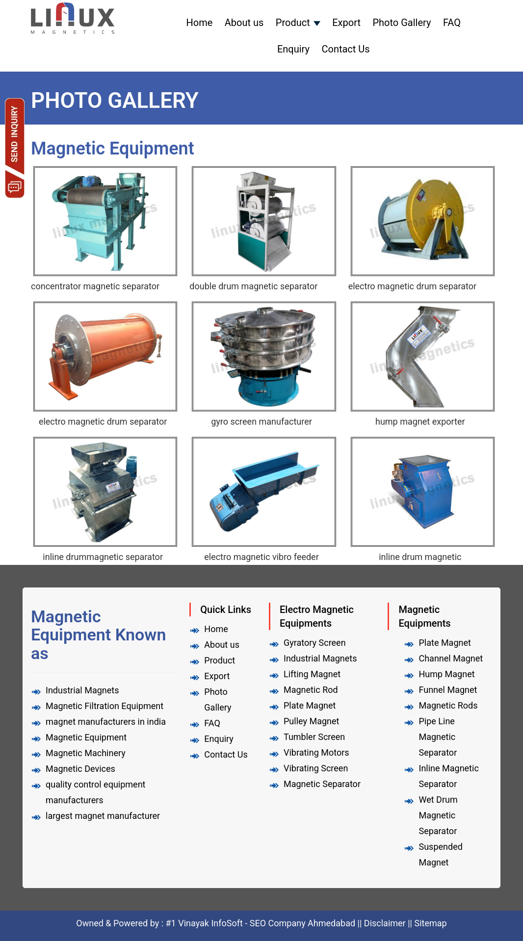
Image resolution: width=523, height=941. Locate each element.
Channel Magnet (450, 658)
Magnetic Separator (322, 784)
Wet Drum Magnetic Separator (437, 815)
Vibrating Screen (316, 768)
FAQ (452, 22)
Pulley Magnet (311, 721)
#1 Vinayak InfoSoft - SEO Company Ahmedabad (262, 923)
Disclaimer (385, 923)
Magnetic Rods (447, 705)
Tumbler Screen (314, 737)
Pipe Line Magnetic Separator (437, 737)
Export (346, 22)
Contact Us (345, 49)
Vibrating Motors (316, 752)
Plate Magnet (310, 705)
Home (199, 22)
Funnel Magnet (447, 690)
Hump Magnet (446, 674)
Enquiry (293, 49)
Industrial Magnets (320, 658)
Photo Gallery (401, 22)
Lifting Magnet (312, 674)
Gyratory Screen (315, 642)
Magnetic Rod (311, 690)
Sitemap (430, 923)
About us (244, 22)
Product (293, 22)
